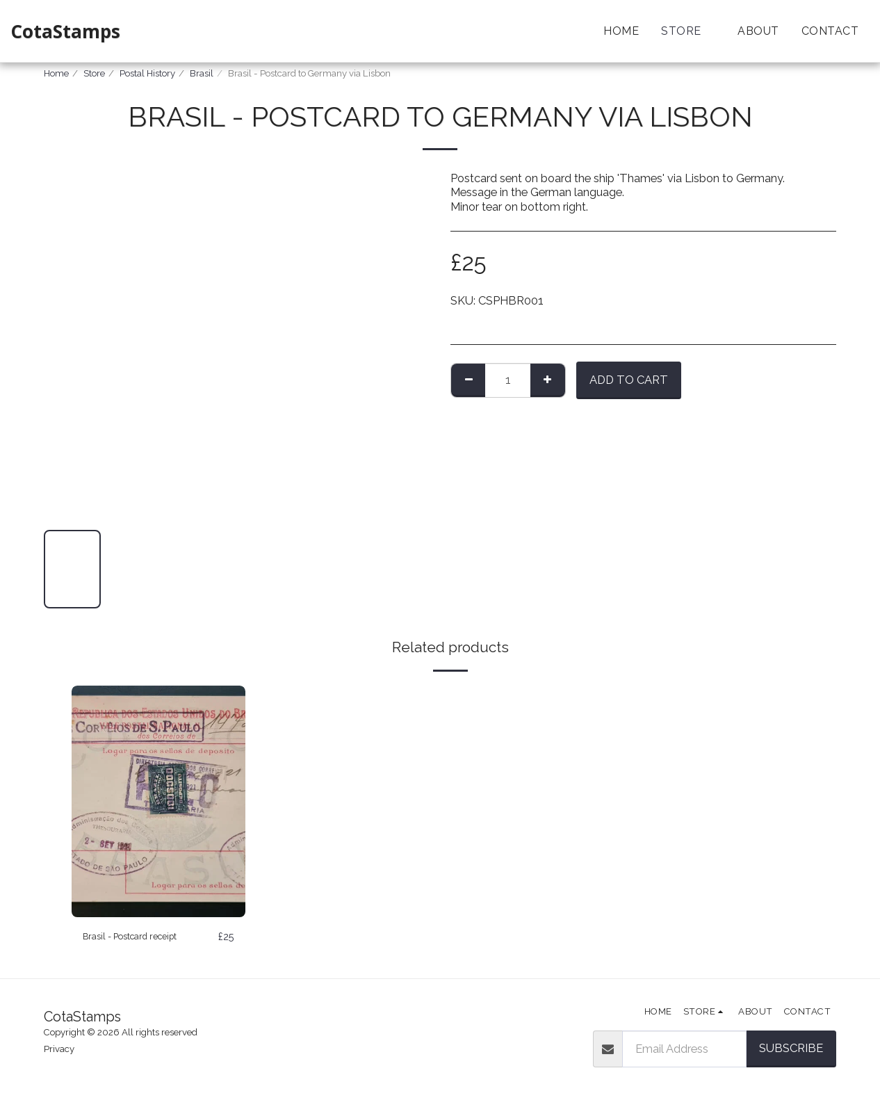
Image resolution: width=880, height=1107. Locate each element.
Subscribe (791, 1049)
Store (94, 73)
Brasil (201, 73)
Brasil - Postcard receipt (144, 937)
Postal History (147, 73)
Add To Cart (628, 380)
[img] (158, 801)
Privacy (59, 1049)
